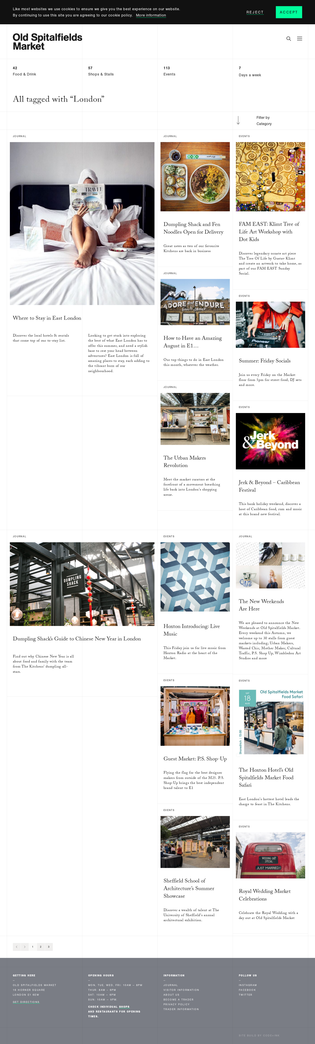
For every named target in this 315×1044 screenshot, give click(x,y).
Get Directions (26, 1002)
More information (151, 15)
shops (124, 1006)
